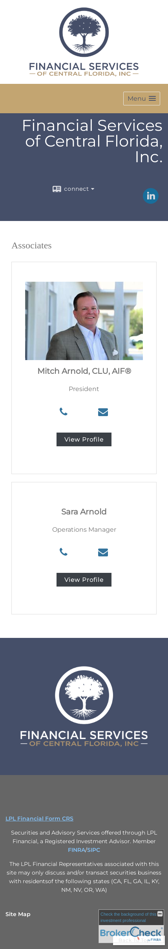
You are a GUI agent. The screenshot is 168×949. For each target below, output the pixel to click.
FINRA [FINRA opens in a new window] (76, 849)
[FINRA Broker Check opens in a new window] (131, 926)
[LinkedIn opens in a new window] (151, 201)
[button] (141, 98)
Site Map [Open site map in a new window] (18, 914)
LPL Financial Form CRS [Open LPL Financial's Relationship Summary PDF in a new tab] (39, 818)
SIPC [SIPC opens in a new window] (93, 849)
